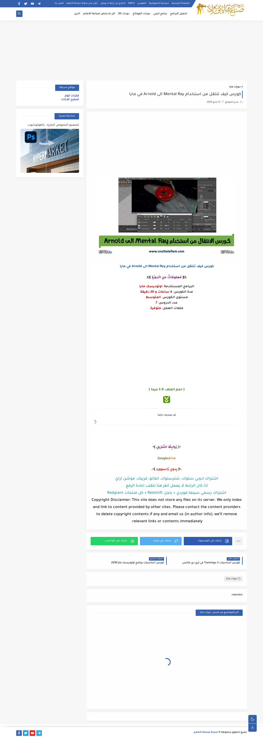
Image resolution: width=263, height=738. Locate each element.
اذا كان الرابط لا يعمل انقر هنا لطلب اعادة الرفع (167, 486)
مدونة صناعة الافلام (206, 732)
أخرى (77, 13)
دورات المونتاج (141, 13)
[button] (208, 541)
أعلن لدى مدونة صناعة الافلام (82, 3)
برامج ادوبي (160, 13)
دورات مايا (235, 87)
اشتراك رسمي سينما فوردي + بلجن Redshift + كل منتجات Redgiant (166, 493)
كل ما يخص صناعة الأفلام (99, 13)
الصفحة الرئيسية (181, 3)
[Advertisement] (131, 49)
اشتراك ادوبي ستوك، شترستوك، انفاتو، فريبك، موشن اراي (166, 479)
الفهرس (141, 3)
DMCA (131, 3)
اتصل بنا (59, 3)
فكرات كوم (72, 95)
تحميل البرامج (178, 13)
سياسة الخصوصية (159, 3)
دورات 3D (123, 13)
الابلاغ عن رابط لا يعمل (112, 3)
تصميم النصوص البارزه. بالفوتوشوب (53, 125)
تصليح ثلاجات (70, 99)
